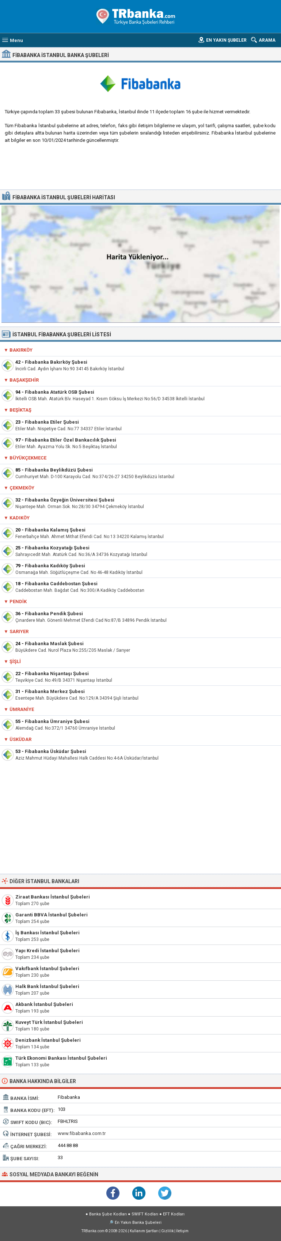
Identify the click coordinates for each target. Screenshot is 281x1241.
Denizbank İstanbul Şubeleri (48, 1040)
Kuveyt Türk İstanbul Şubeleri (49, 1022)
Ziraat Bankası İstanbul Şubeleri (52, 897)
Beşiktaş (20, 410)
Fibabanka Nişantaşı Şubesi (57, 673)
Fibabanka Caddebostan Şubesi (61, 583)
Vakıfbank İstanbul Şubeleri (47, 968)
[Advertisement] (140, 169)
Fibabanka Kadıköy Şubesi (55, 565)
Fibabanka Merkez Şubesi (55, 691)
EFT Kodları (174, 1214)
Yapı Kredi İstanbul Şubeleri (47, 950)
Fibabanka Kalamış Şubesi (55, 530)
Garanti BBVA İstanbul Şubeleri (51, 914)
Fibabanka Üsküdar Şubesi (55, 751)
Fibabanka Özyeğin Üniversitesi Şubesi (69, 500)
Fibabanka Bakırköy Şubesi (56, 362)
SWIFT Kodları (145, 1214)
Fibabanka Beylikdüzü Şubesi (59, 470)
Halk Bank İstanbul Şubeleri (47, 986)
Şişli (15, 661)
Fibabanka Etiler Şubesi (52, 422)
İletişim (182, 1231)
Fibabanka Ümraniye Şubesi (57, 721)
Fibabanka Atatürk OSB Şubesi (59, 392)
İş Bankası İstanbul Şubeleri (47, 932)
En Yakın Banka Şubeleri (138, 1222)
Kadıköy (20, 518)
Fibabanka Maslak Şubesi (54, 643)
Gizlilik (167, 1231)
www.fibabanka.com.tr (82, 1133)
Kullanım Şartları (144, 1231)
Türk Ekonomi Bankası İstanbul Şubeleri (61, 1058)
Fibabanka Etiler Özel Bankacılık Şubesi (70, 440)
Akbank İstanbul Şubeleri (44, 1004)
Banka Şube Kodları (108, 1214)
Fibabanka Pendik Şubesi (54, 613)
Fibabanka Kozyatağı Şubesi (57, 547)
